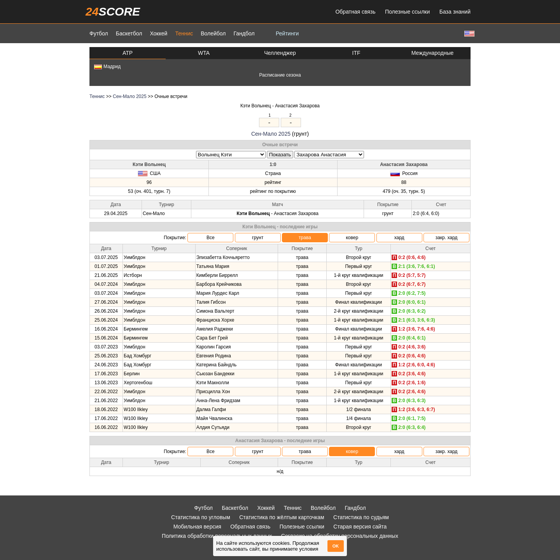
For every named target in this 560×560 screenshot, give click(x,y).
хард (399, 237)
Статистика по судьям (361, 517)
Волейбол (213, 33)
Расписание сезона (280, 75)
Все (210, 237)
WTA (204, 53)
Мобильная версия (197, 526)
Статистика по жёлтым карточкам (281, 517)
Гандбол (243, 33)
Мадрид (107, 66)
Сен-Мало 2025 (130, 96)
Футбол (98, 33)
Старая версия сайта (360, 526)
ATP (127, 53)
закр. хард (447, 237)
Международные (432, 53)
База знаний (455, 12)
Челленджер (280, 53)
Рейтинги (287, 33)
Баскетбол (129, 33)
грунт (257, 237)
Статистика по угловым (200, 517)
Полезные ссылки (407, 12)
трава (305, 237)
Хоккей (158, 33)
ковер (352, 237)
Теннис (184, 33)
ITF (356, 53)
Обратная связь (355, 12)
